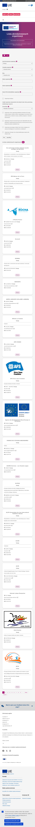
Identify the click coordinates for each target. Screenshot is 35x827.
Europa (3, 9)
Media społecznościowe (8, 788)
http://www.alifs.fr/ (7, 525)
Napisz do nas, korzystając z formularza (10, 783)
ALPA (17, 566)
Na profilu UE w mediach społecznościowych (11, 791)
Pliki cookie (4, 803)
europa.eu (12, 773)
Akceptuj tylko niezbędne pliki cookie (13, 824)
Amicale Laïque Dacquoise (17, 593)
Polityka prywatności (6, 800)
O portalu (4, 716)
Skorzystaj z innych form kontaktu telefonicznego (12, 781)
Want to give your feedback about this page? (17, 706)
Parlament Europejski (26, 798)
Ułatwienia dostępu (6, 805)
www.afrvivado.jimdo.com (9, 346)
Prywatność (4, 720)
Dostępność (4, 724)
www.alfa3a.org (7, 497)
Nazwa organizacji (7, 85)
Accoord (17, 239)
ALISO (17, 540)
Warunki (4, 722)
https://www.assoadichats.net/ (10, 285)
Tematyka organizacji (7, 67)
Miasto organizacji (7, 79)
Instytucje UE (25, 795)
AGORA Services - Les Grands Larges (17, 466)
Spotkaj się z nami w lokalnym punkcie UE (10, 785)
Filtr (5, 55)
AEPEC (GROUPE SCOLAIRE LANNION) (17, 299)
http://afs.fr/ (6, 388)
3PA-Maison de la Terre (17, 176)
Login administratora (6, 725)
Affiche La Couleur (17, 318)
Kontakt (4, 776)
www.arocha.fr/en (7, 223)
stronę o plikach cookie (13, 815)
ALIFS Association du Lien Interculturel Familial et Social (17, 513)
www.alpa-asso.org (8, 578)
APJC (17, 666)
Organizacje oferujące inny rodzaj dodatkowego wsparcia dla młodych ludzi (17, 132)
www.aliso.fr (6, 550)
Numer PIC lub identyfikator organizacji (11, 91)
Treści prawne (6, 795)
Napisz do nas (5, 718)
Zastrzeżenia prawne (6, 802)
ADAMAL (17, 258)
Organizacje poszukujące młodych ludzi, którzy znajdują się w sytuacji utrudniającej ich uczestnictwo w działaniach (17, 127)
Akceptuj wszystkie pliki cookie (12, 820)
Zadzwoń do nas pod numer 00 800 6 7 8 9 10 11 (12, 779)
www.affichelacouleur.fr (8, 328)
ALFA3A (17, 483)
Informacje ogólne (7, 713)
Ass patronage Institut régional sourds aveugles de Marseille (17, 148)
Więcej (17, 169)
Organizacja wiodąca (9, 98)
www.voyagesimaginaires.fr (9, 450)
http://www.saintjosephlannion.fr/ (10, 303)
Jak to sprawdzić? (29, 0)
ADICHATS (17, 281)
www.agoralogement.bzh (9, 470)
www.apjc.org (6, 678)
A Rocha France (17, 219)
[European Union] (7, 772)
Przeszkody (5, 106)
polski (30, 5)
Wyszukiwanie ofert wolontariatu (17, 40)
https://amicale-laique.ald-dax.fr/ (10, 597)
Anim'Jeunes (17, 630)
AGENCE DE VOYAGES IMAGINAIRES (17, 440)
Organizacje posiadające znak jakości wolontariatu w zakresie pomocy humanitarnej (17, 44)
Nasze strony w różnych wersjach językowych (11, 798)
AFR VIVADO (17, 342)
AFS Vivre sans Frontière (17, 378)
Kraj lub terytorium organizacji (9, 61)
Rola (3, 73)
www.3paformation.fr (8, 188)
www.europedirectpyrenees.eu (10, 425)
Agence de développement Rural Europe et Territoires (17, 420)
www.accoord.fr (7, 243)
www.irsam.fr (6, 161)
